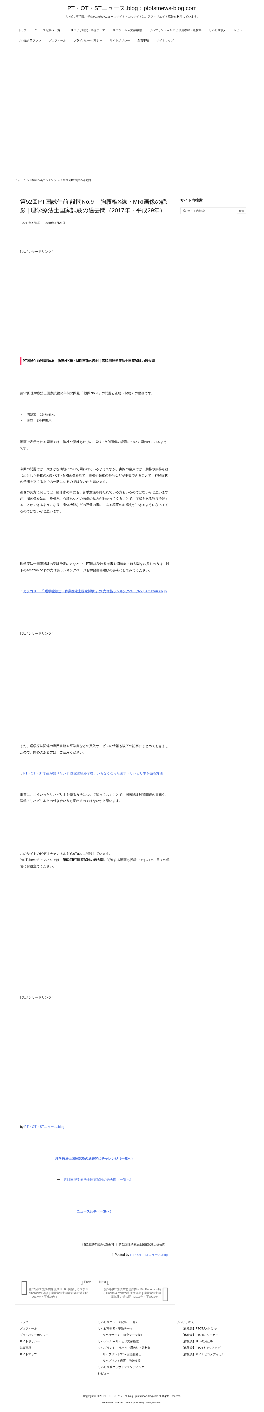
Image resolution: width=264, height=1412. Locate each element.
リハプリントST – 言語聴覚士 (122, 1354)
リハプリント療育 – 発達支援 (122, 1360)
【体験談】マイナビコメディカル (202, 1354)
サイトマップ (28, 1354)
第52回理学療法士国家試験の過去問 (142, 1244)
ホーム (22, 180)
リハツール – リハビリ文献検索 (118, 1341)
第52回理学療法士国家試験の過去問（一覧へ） (98, 1179)
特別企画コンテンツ (44, 180)
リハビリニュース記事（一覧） (118, 1322)
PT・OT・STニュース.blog (44, 1127)
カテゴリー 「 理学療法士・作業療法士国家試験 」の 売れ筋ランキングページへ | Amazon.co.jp (95, 591)
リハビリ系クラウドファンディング (121, 1367)
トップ (24, 1322)
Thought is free (153, 1402)
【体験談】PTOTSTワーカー (199, 1334)
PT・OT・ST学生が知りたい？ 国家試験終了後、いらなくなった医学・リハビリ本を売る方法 (93, 773)
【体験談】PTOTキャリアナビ (200, 1347)
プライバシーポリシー (34, 1334)
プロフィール (28, 1328)
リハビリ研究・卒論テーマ (115, 1328)
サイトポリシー (30, 1341)
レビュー (104, 1373)
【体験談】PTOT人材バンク (199, 1328)
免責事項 (25, 1347)
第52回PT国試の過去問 (77, 180)
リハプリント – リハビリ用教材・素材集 (124, 1347)
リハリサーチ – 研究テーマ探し (123, 1334)
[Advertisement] (95, 296)
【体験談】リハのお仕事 (197, 1341)
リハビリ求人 (185, 1322)
